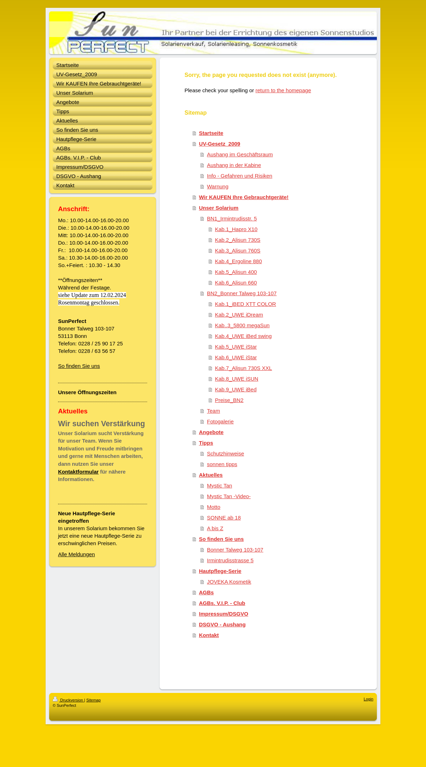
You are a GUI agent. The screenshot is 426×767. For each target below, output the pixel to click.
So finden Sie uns (79, 366)
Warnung (217, 186)
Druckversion (68, 700)
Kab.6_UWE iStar (236, 357)
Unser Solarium (219, 208)
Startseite (211, 133)
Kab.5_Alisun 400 (236, 272)
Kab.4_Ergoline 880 (238, 261)
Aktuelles (211, 475)
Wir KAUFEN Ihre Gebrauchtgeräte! (244, 197)
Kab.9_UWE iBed (236, 389)
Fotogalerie (220, 421)
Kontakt (209, 635)
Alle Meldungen (76, 554)
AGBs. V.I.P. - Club (222, 603)
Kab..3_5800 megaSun (242, 325)
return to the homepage (283, 90)
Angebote (211, 432)
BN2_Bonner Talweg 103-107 (242, 293)
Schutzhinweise (225, 453)
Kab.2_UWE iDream (239, 315)
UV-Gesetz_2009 (219, 144)
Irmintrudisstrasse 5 (230, 560)
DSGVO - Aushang (222, 624)
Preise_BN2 (229, 400)
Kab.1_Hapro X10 (236, 229)
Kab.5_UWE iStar (236, 347)
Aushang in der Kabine (234, 165)
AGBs (206, 592)
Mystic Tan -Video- (229, 496)
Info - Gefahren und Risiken (239, 176)
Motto (213, 507)
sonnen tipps (222, 464)
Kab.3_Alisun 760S (238, 250)
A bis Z (215, 528)
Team (213, 411)
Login (368, 699)
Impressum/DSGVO (223, 614)
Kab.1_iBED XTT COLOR (245, 304)
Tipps (206, 443)
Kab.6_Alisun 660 (236, 283)
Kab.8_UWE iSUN (237, 379)
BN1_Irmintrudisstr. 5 (232, 218)
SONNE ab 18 (224, 518)
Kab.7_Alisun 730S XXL (243, 368)
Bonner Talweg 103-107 (235, 550)
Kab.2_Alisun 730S (238, 240)
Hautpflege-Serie (220, 571)
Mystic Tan (219, 485)
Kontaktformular (78, 472)
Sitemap (93, 700)
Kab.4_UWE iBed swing (243, 336)
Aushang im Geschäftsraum (240, 154)
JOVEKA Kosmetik (229, 582)
